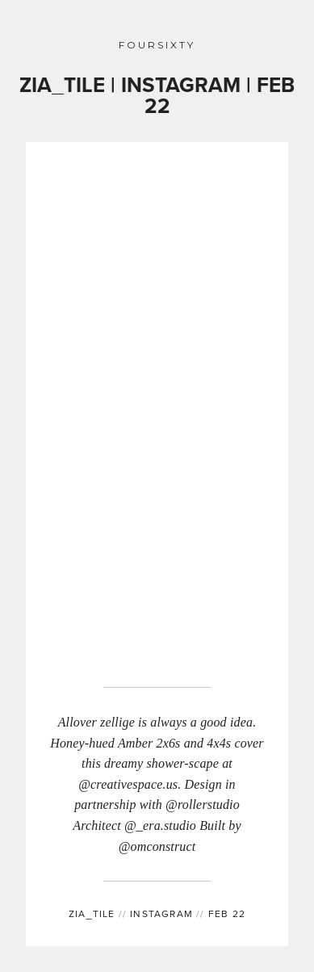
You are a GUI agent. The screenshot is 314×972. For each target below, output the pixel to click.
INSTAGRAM (157, 913)
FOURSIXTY (157, 45)
